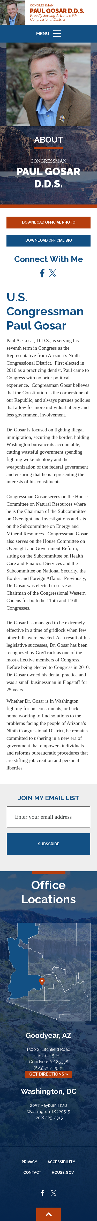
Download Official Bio (48, 240)
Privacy (29, 1162)
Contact (32, 1172)
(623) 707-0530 (48, 1068)
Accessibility (61, 1162)
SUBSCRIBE (48, 844)
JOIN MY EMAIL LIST (48, 798)
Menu (50, 35)
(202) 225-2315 (48, 1117)
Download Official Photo (48, 222)
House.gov (63, 1172)
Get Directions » (48, 1074)
